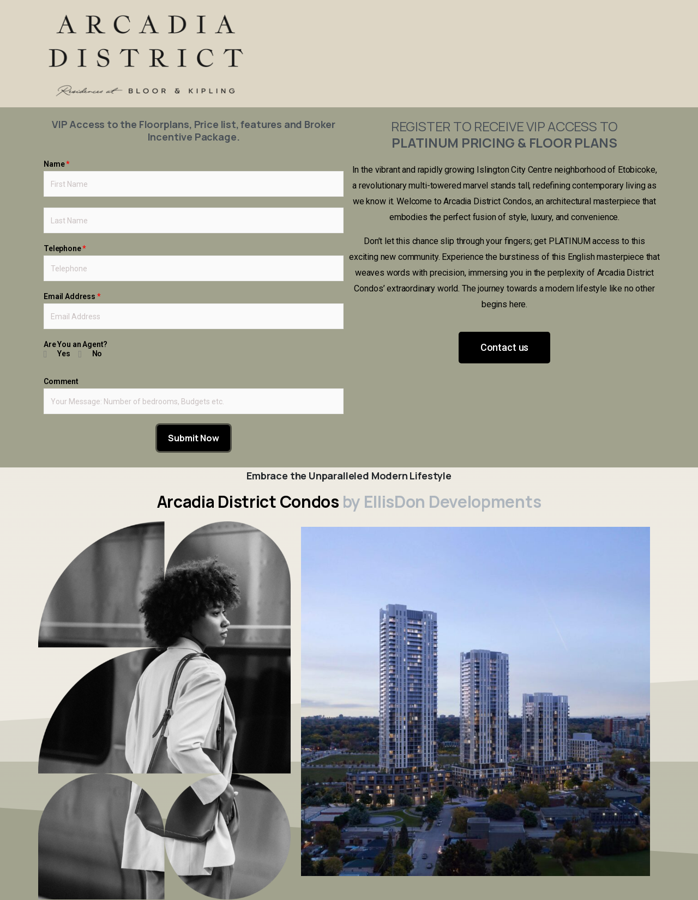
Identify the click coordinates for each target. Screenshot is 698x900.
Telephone (65, 248)
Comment (61, 381)
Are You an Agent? (75, 344)
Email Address (72, 296)
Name (56, 164)
